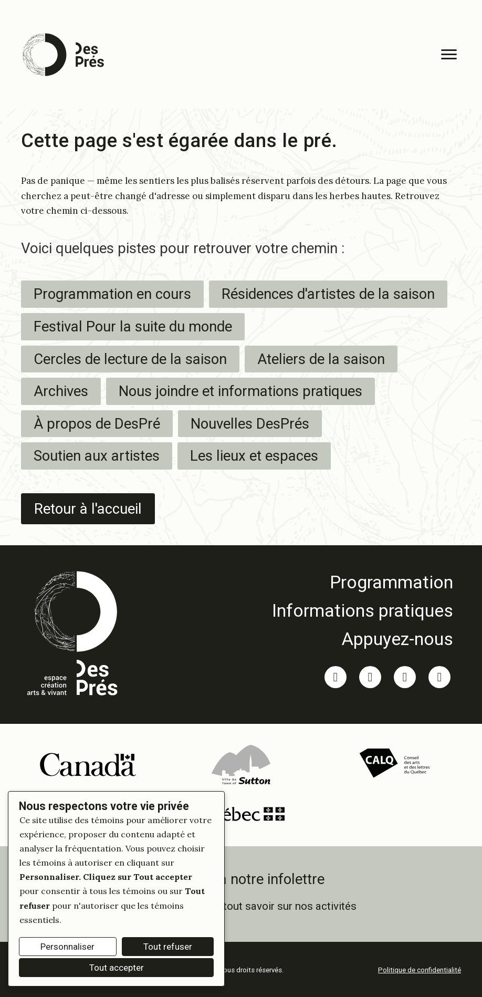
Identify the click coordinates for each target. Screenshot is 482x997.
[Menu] (449, 55)
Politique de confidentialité (419, 970)
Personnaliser (67, 946)
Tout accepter (116, 967)
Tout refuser (167, 946)
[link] (362, 581)
